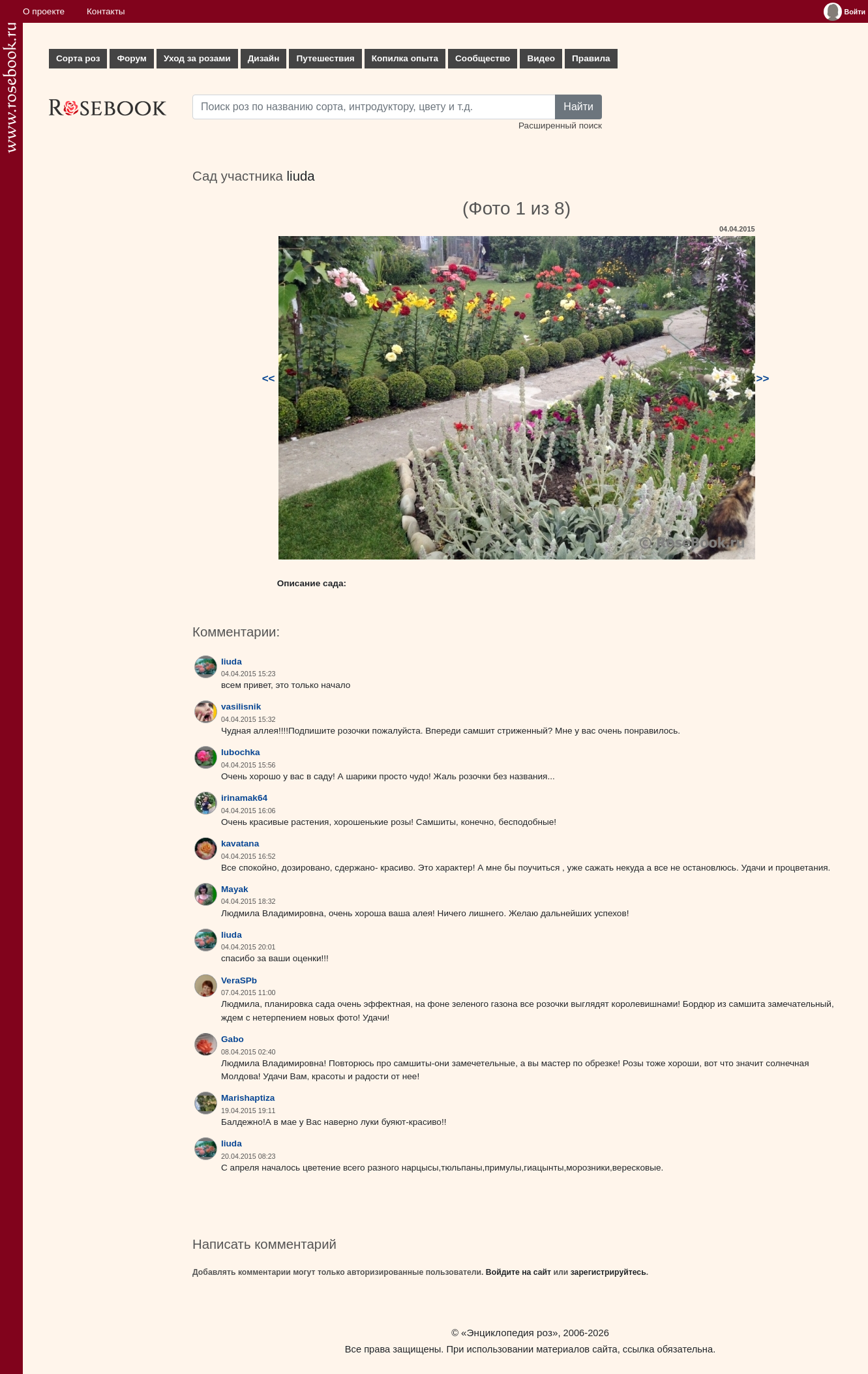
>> (763, 378)
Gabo (232, 1039)
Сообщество (482, 58)
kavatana (240, 843)
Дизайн (264, 58)
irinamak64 (244, 798)
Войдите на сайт (518, 1272)
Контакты (106, 11)
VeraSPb (239, 980)
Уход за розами (197, 58)
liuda (301, 176)
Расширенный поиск (560, 125)
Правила (591, 58)
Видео (541, 58)
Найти (578, 106)
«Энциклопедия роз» (509, 1332)
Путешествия (325, 58)
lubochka (240, 752)
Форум (131, 58)
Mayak (234, 889)
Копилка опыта (405, 58)
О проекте (44, 11)
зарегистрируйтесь (608, 1272)
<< (268, 378)
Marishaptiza (248, 1098)
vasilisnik (241, 706)
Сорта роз (78, 58)
